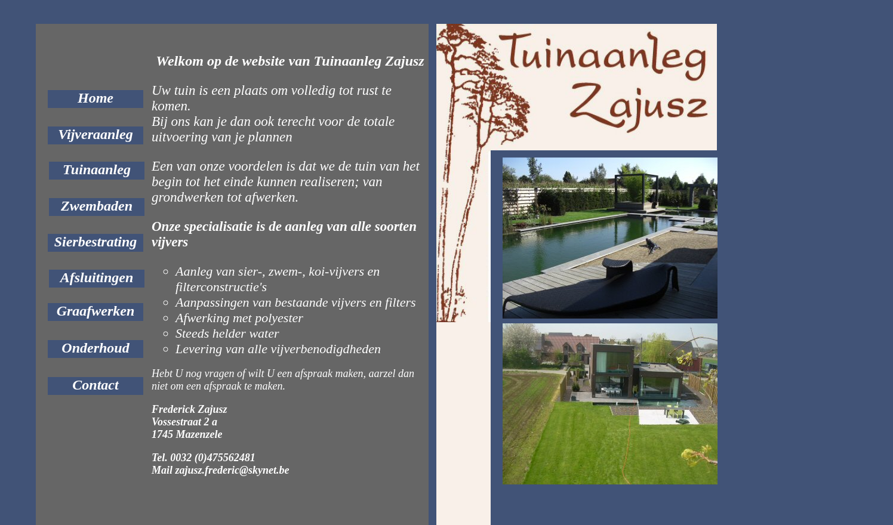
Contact (95, 385)
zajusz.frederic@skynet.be (232, 470)
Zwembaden (97, 206)
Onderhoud (95, 348)
